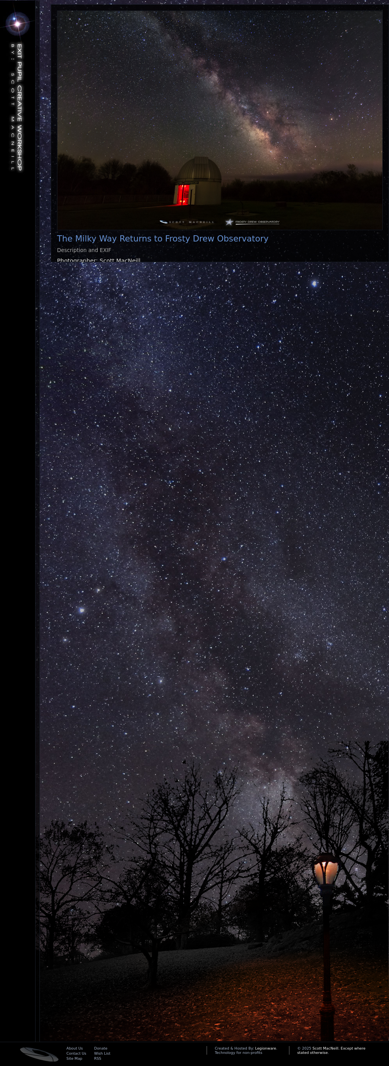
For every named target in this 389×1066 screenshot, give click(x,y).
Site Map (74, 1058)
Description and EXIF (84, 250)
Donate (100, 1048)
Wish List (102, 1053)
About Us (74, 1048)
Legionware (265, 1048)
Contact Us (76, 1053)
